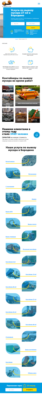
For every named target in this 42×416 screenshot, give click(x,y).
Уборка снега (32, 373)
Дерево (34, 199)
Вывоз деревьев (11, 237)
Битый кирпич (10, 161)
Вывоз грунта (32, 224)
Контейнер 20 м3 (11, 287)
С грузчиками (10, 186)
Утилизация (9, 337)
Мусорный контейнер (29, 249)
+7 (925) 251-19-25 (6, 6)
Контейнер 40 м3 (31, 324)
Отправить (33, 27)
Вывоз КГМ (9, 212)
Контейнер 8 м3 (10, 262)
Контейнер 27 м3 (31, 299)
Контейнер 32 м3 (11, 312)
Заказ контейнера (30, 349)
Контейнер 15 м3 (31, 274)
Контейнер (9, 362)
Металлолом (32, 174)
